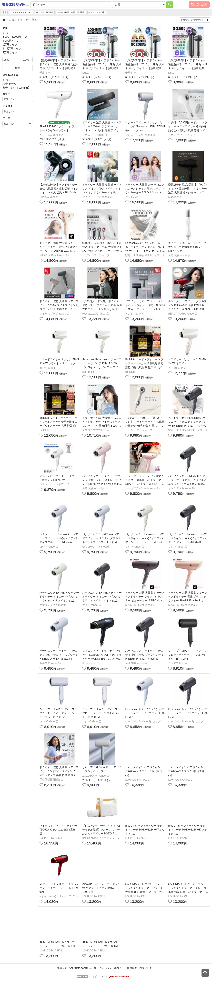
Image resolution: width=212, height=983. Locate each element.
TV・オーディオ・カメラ (21, 12)
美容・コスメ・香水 (97, 12)
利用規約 (132, 968)
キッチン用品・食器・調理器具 (71, 12)
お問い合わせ (147, 968)
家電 (5, 12)
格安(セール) (9, 83)
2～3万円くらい (11, 48)
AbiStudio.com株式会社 (82, 968)
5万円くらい (9, 52)
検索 (17, 67)
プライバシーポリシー (111, 968)
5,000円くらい (11, 40)
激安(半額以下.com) (15, 87)
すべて (6, 32)
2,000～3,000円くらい (15, 36)
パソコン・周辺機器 (45, 12)
